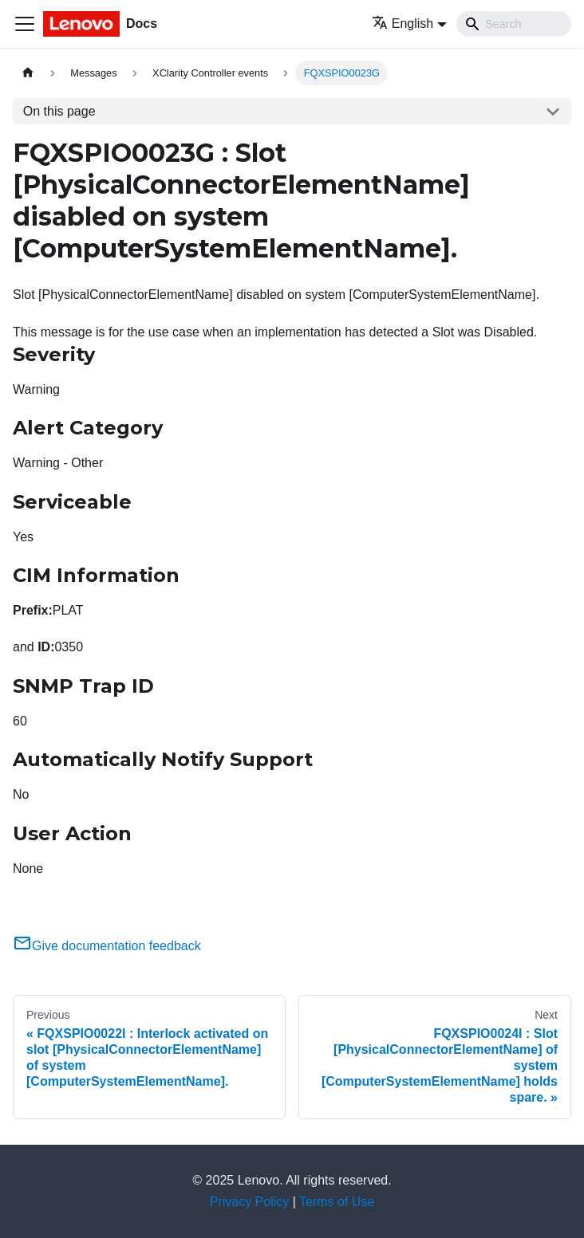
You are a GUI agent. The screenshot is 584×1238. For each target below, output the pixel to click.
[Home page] (28, 73)
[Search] (513, 24)
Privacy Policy (250, 1202)
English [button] (402, 23)
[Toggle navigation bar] (25, 24)
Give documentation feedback (107, 946)
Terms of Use (336, 1202)
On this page (59, 111)
